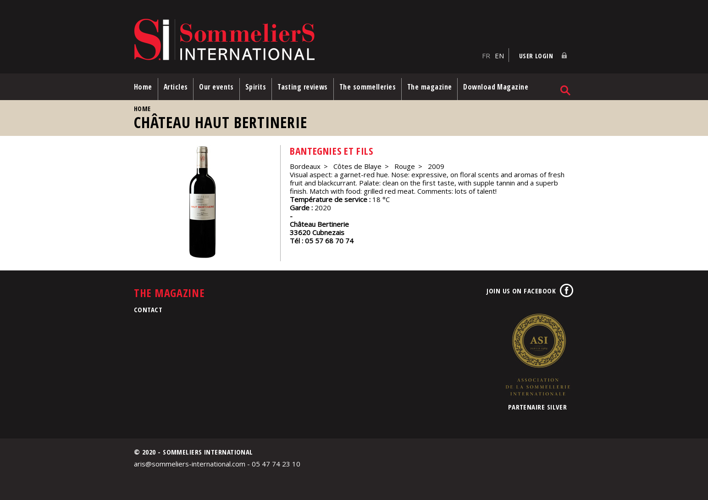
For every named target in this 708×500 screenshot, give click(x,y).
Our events (216, 87)
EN (499, 55)
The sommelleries (367, 87)
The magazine (429, 87)
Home (143, 87)
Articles (176, 87)
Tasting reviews (302, 87)
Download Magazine (495, 87)
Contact (148, 309)
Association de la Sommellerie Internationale (537, 354)
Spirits (255, 87)
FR (486, 55)
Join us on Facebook (521, 290)
